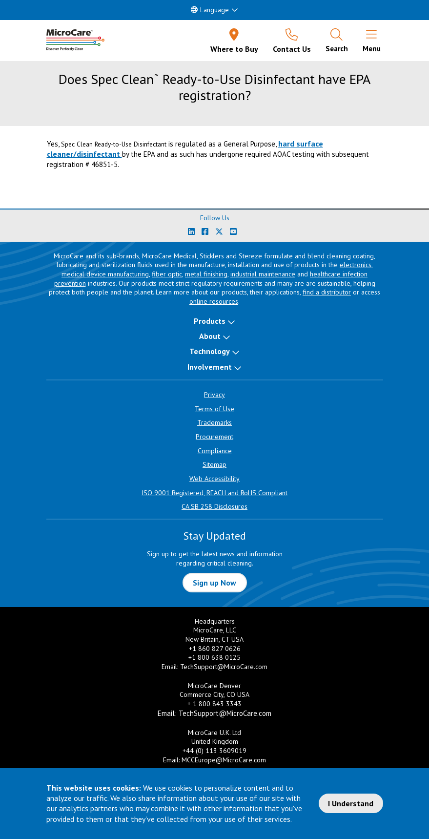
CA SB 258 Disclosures (214, 506)
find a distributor (327, 292)
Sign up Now (214, 582)
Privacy (214, 394)
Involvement (209, 367)
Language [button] (210, 9)
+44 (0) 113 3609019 (214, 750)
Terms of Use (214, 408)
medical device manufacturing (105, 274)
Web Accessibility (214, 478)
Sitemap (214, 464)
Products (209, 321)
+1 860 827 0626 (215, 648)
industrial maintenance (262, 274)
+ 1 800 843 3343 (214, 703)
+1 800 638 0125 (214, 657)
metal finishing (206, 274)
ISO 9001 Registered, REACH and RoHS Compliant (214, 492)
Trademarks (214, 422)
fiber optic (167, 274)
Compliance (215, 450)
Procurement (214, 436)
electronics (355, 264)
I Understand (350, 803)
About (210, 336)
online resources (213, 301)
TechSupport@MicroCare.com (223, 666)
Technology (209, 351)
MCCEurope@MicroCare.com (224, 759)
